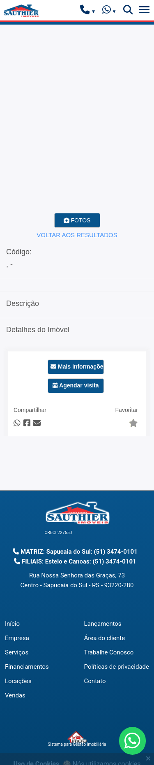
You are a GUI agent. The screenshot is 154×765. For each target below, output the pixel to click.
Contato (95, 681)
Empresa (17, 638)
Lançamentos (103, 623)
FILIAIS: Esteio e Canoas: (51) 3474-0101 (75, 561)
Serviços (16, 652)
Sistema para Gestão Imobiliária (77, 739)
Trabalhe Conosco (109, 652)
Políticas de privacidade (116, 666)
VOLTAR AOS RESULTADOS (77, 234)
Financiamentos (27, 666)
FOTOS (77, 220)
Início (12, 623)
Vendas (15, 695)
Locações (18, 681)
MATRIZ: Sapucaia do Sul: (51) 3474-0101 (75, 551)
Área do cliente (104, 638)
